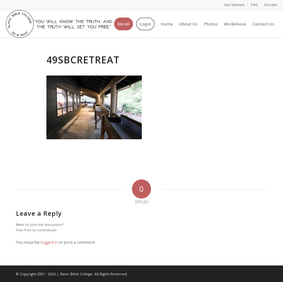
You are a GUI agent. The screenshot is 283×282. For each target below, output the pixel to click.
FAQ (254, 4)
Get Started (234, 4)
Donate (271, 4)
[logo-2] (59, 24)
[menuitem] (234, 4)
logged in (49, 242)
